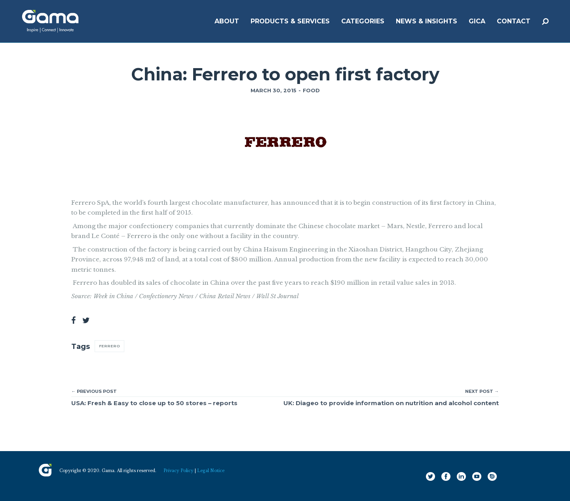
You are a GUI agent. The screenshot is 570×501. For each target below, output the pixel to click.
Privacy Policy (178, 470)
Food (311, 90)
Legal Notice (210, 470)
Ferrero (109, 346)
